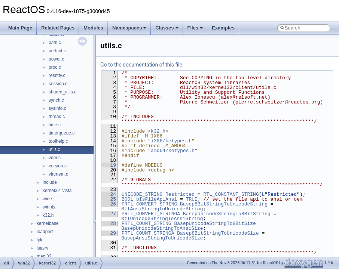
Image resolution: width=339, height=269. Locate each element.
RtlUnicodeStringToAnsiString (162, 218)
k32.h (48, 215)
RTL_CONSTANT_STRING (231, 194)
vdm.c (55, 157)
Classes (166, 28)
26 (108, 204)
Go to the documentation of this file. (142, 65)
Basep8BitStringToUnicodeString (224, 204)
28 (108, 223)
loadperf (45, 231)
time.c (55, 124)
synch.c (56, 100)
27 (108, 213)
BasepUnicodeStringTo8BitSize (215, 223)
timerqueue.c (61, 133)
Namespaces (129, 28)
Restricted (180, 194)
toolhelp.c (58, 141)
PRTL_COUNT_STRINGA (148, 233)
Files (195, 28)
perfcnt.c (57, 50)
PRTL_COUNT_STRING (146, 223)
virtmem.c (58, 174)
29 (108, 233)
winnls (49, 207)
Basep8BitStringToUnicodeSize (218, 233)
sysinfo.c (57, 108)
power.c (56, 59)
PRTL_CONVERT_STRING (149, 204)
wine (47, 198)
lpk (39, 239)
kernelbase (48, 223)
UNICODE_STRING (142, 194)
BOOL (127, 199)
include (50, 182)
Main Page (20, 28)
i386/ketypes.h (171, 140)
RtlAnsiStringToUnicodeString (162, 208)
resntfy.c (57, 75)
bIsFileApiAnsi (156, 199)
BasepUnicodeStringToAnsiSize (162, 228)
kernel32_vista (57, 190)
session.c (58, 83)
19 (108, 165)
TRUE (192, 199)
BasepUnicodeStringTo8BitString (227, 213)
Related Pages (57, 28)
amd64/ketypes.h (173, 150)
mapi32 (44, 256)
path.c (55, 42)
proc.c (55, 67)
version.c (58, 165)
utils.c (54, 149)
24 (108, 194)
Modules (93, 28)
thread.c (57, 116)
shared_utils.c (62, 92)
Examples (223, 28)
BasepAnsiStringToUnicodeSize (162, 238)
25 (108, 199)
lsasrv (42, 248)
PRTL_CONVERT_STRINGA (151, 213)
